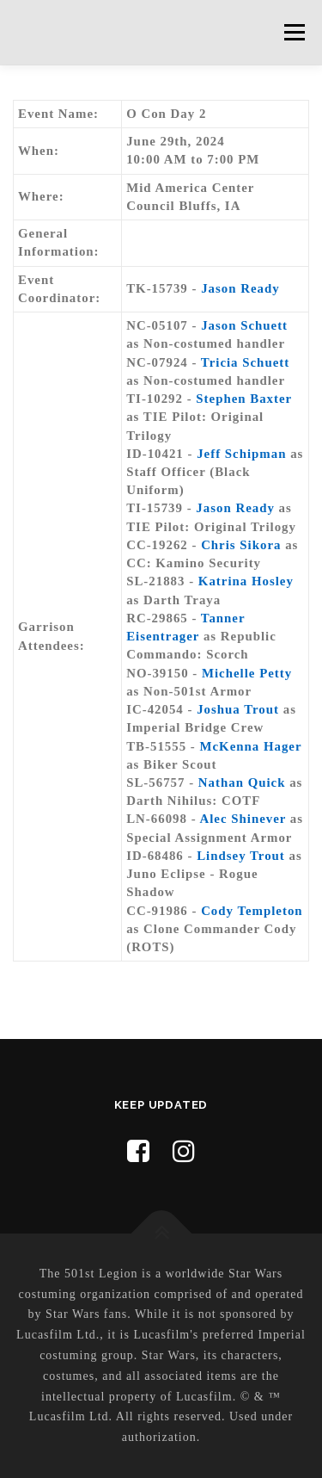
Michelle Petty (247, 673)
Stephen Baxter (244, 398)
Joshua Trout (238, 709)
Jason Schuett (244, 325)
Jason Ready (240, 288)
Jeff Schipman (241, 454)
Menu (294, 32)
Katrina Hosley (246, 581)
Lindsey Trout (241, 856)
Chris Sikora (241, 545)
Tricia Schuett (245, 362)
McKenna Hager (250, 746)
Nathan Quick (242, 782)
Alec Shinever (242, 819)
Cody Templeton (251, 911)
